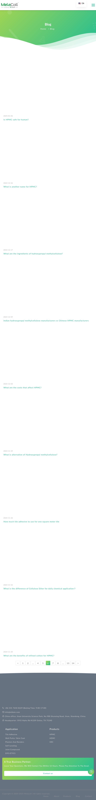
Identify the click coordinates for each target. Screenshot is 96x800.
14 (73, 663)
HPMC (52, 734)
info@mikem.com (12, 712)
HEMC (52, 738)
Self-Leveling (11, 746)
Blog (78, 796)
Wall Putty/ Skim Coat (15, 738)
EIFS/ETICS (10, 753)
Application (11, 729)
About (56, 796)
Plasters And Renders (14, 742)
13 (68, 663)
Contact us (48, 773)
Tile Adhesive (11, 734)
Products (54, 729)
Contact (88, 796)
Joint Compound (12, 749)
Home (45, 796)
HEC (52, 742)
